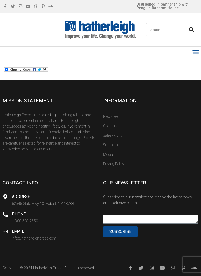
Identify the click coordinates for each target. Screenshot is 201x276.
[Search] (191, 29)
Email (18, 231)
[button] (196, 52)
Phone (19, 213)
